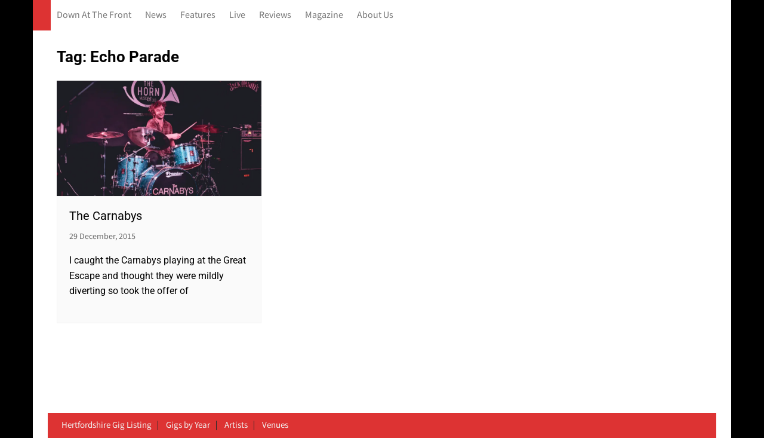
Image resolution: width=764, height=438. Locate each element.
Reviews (275, 15)
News (156, 15)
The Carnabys (105, 216)
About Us (375, 15)
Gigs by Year (188, 425)
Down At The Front (94, 15)
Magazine (324, 15)
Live (237, 15)
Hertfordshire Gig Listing (106, 425)
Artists (236, 425)
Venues (275, 425)
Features (197, 15)
